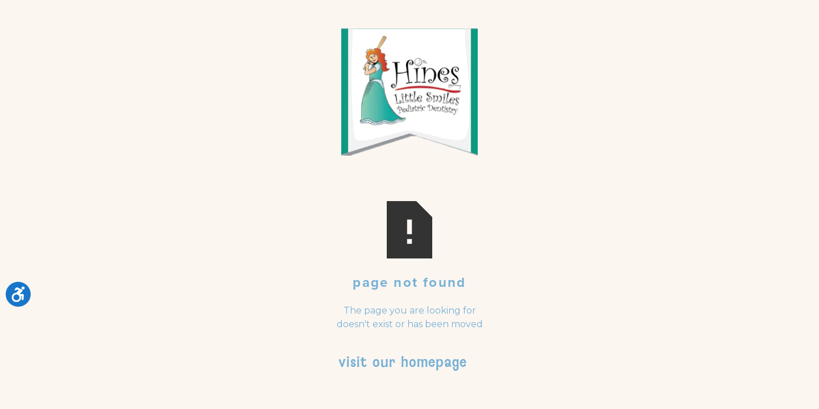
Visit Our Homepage (402, 362)
